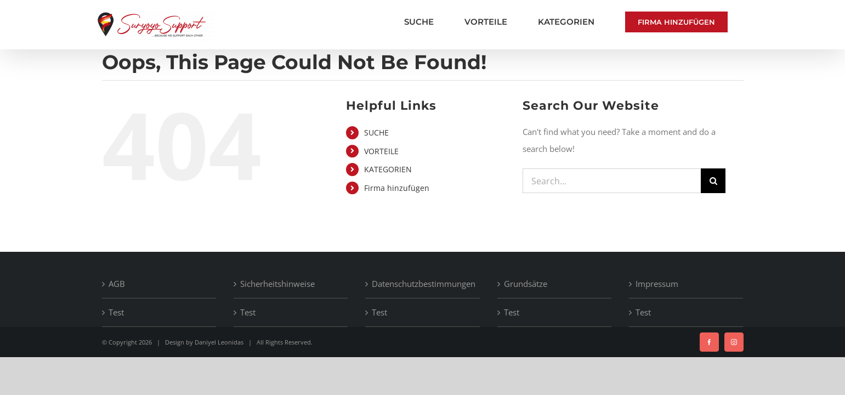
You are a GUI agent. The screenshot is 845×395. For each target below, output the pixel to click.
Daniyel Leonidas (219, 342)
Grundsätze (525, 283)
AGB (117, 283)
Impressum (657, 283)
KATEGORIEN (388, 169)
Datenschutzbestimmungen (423, 283)
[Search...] (612, 180)
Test (116, 312)
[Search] (713, 180)
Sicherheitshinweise (277, 283)
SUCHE (376, 132)
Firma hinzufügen (396, 188)
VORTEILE (381, 151)
